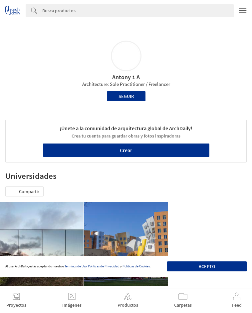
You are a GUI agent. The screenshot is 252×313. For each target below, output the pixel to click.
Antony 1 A (126, 77)
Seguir (126, 96)
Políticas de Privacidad (104, 266)
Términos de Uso (76, 266)
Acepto (207, 266)
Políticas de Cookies (136, 266)
